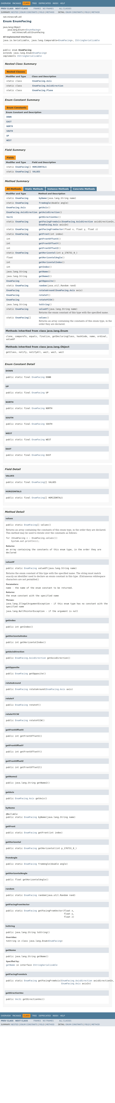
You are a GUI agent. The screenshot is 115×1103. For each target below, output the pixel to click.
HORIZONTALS (39, 167)
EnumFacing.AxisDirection (47, 86)
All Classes (65, 9)
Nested (14, 12)
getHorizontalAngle (50, 257)
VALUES (36, 171)
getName (43, 271)
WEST (9, 140)
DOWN (9, 117)
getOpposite (46, 281)
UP (7, 136)
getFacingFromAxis (50, 221)
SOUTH (9, 131)
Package (17, 3)
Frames (37, 9)
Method (50, 12)
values (43, 317)
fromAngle (44, 203)
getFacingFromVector (51, 229)
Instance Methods (58, 189)
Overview (6, 3)
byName (43, 198)
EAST (9, 121)
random (43, 285)
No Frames (48, 9)
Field (41, 12)
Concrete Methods (84, 189)
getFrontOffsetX (48, 239)
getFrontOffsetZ (48, 248)
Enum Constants (28, 12)
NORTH (9, 126)
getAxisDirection (49, 212)
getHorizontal (47, 253)
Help (62, 3)
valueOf (43, 309)
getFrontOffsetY (48, 243)
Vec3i (9, 217)
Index (55, 3)
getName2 (44, 276)
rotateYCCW (45, 299)
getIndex (44, 267)
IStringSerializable (87, 40)
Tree (34, 3)
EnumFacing (32, 30)
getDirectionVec (48, 217)
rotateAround (46, 290)
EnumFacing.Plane (42, 90)
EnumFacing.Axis (42, 81)
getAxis (43, 207)
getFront (44, 234)
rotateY (43, 295)
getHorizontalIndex (50, 262)
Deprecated (45, 3)
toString (44, 304)
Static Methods (34, 189)
